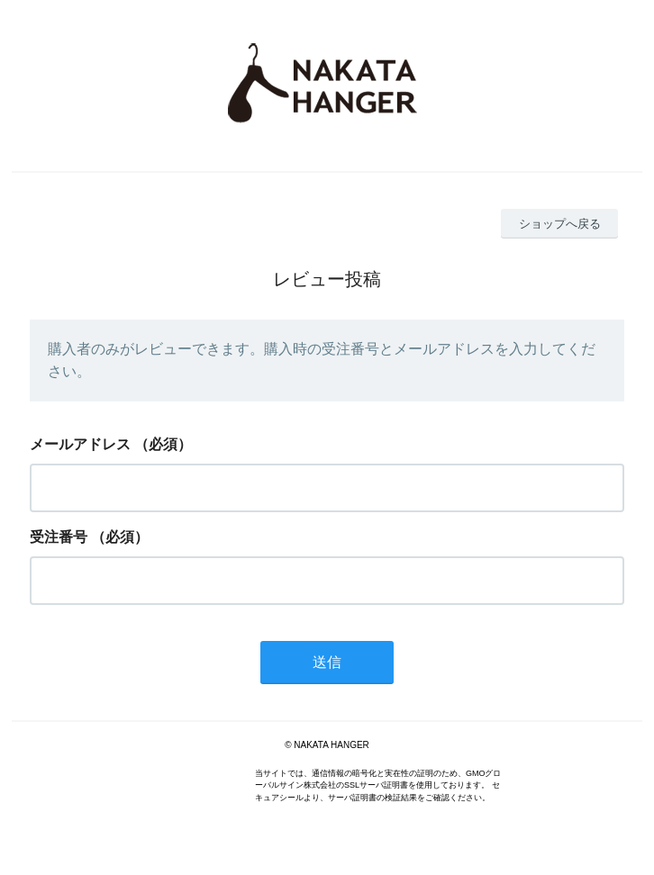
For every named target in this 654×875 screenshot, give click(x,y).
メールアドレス (80, 444)
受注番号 (58, 537)
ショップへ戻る (560, 223)
